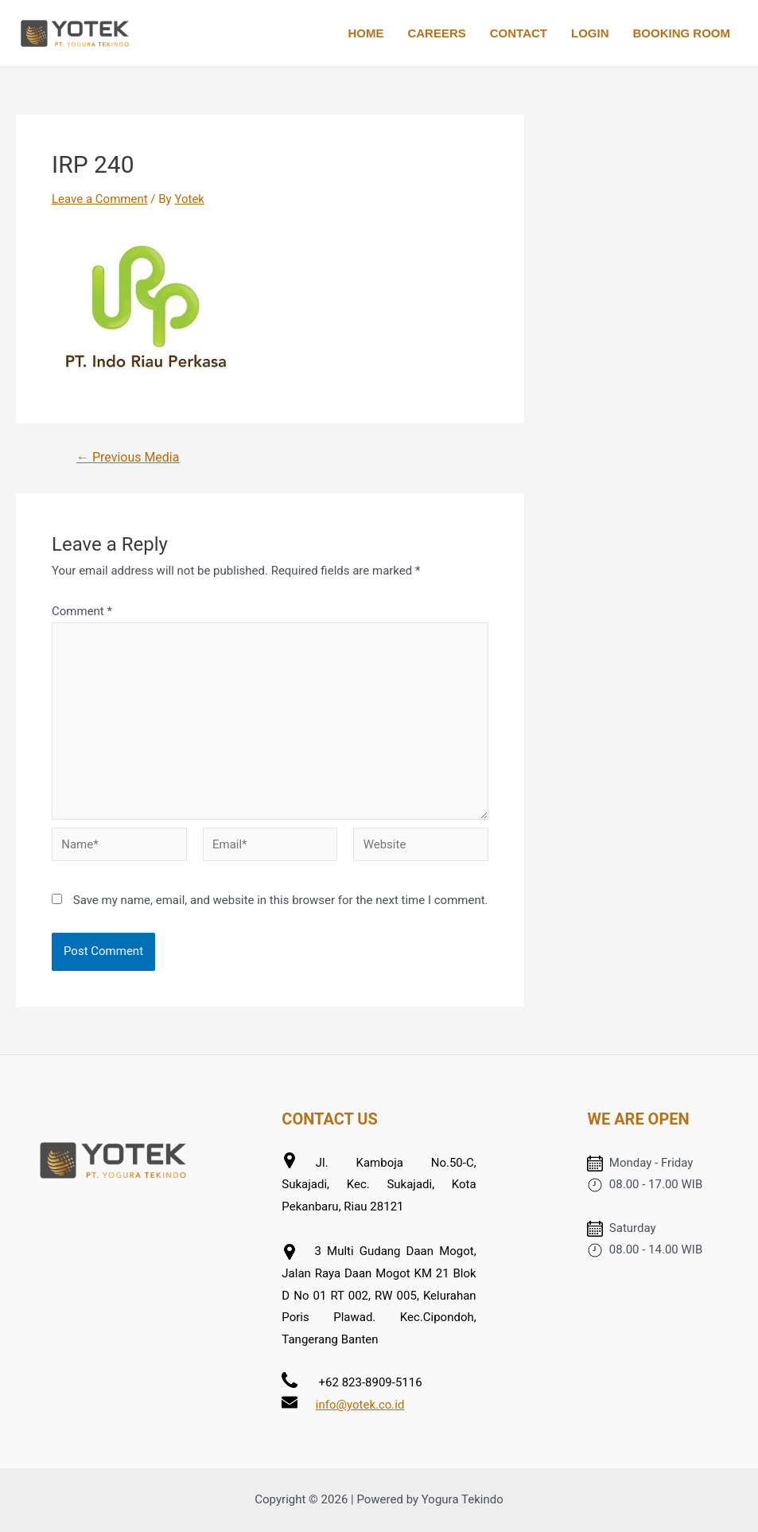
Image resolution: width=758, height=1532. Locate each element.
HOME (365, 33)
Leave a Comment (100, 199)
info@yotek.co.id (360, 1405)
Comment (82, 611)
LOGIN (590, 33)
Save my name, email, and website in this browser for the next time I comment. (280, 900)
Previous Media (127, 457)
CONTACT (518, 33)
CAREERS (436, 33)
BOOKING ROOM (682, 33)
